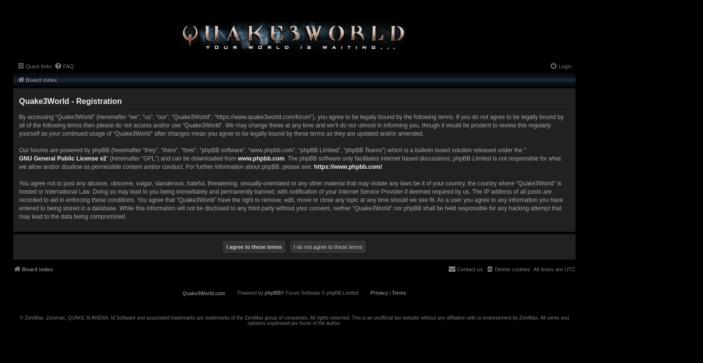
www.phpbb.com (261, 158)
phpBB (273, 293)
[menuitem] (64, 66)
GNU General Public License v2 (62, 158)
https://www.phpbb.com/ (348, 166)
